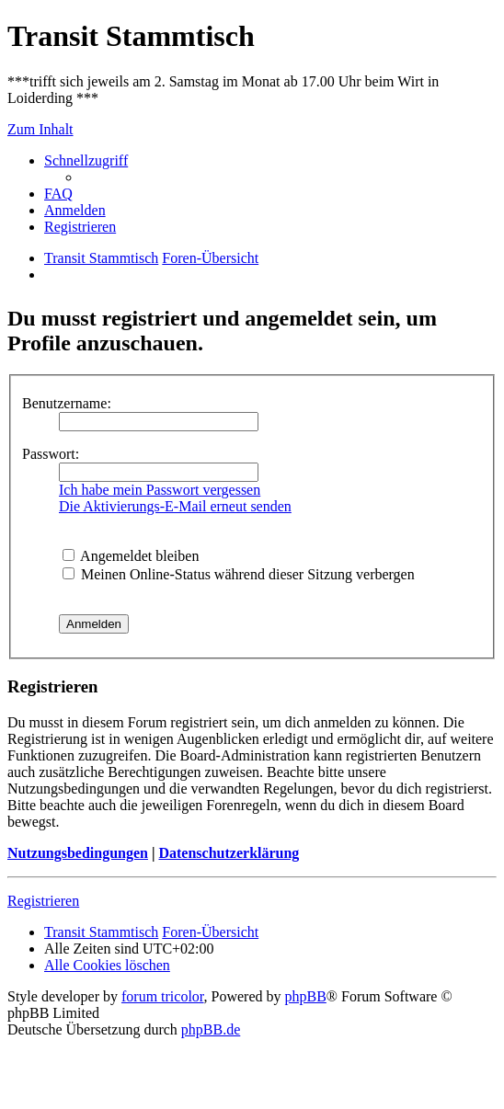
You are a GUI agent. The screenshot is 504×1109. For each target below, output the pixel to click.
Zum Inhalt (40, 129)
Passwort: (50, 454)
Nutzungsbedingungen (77, 853)
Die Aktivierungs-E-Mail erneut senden (175, 506)
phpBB (305, 996)
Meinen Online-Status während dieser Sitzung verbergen (239, 574)
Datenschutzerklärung (228, 853)
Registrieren (43, 901)
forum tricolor (162, 996)
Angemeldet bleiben (131, 556)
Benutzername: (66, 403)
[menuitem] (58, 193)
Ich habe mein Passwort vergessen (159, 489)
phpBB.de (210, 1029)
